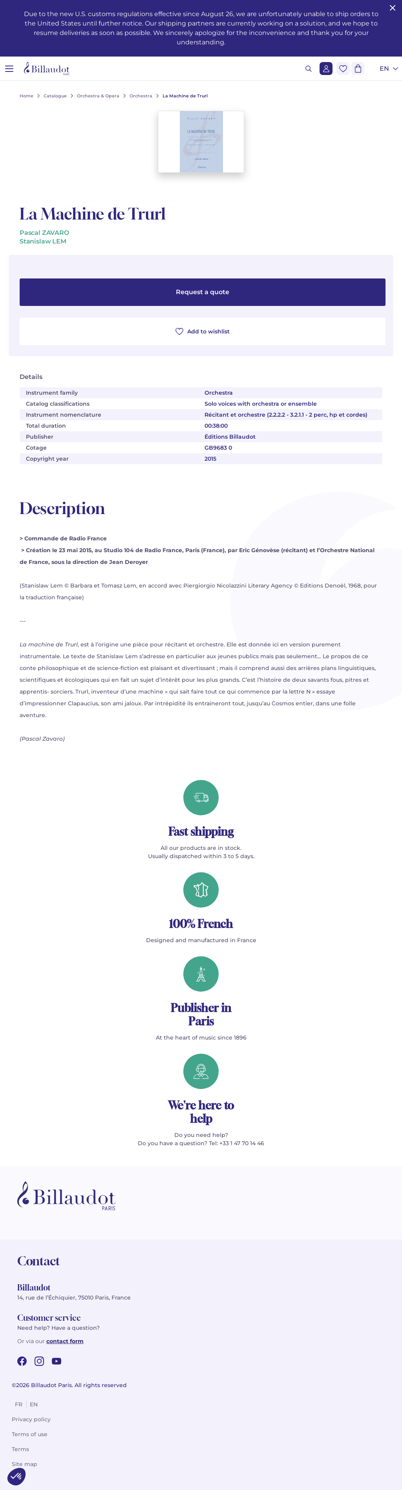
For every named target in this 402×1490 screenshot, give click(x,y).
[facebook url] (22, 1361)
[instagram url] (39, 1361)
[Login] (326, 68)
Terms (20, 1449)
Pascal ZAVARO (44, 232)
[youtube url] (56, 1361)
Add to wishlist (202, 331)
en (34, 1404)
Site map (24, 1464)
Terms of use (30, 1434)
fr (18, 1404)
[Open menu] (9, 68)
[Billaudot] (46, 68)
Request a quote (202, 292)
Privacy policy (31, 1419)
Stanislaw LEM (43, 241)
